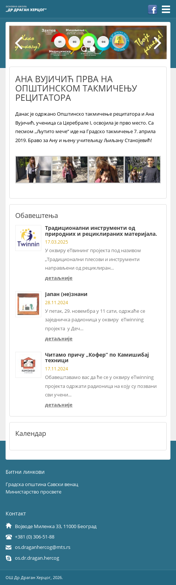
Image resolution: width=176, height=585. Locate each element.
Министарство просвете (33, 491)
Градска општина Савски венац (42, 484)
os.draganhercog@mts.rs (42, 547)
